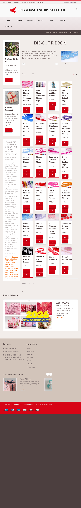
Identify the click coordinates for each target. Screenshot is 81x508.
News (51, 20)
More (8, 80)
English (73, 2)
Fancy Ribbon (63, 32)
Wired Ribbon (14, 274)
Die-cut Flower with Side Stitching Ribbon (66, 129)
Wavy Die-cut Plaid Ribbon (53, 93)
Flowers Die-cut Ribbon (26, 259)
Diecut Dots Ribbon (39, 159)
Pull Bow (10, 276)
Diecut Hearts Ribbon (39, 193)
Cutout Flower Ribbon (26, 159)
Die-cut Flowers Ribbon (39, 226)
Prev (47, 374)
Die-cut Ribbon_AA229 (55, 258)
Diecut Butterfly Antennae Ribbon (66, 194)
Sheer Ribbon (9, 260)
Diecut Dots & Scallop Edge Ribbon (65, 162)
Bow (6, 276)
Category (54, 32)
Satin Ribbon (13, 259)
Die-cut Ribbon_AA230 (68, 258)
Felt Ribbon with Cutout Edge (65, 95)
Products (30, 20)
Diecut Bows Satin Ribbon (52, 194)
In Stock (41, 20)
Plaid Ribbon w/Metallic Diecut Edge (40, 95)
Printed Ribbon (9, 264)
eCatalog (62, 20)
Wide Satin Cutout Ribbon (26, 127)
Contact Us (8, 27)
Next (50, 374)
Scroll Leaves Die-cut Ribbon (26, 227)
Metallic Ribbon (9, 266)
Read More (59, 318)
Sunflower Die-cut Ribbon (66, 226)
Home (8, 20)
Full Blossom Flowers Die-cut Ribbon (52, 228)
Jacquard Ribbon (10, 268)
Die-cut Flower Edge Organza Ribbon (27, 95)
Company (19, 20)
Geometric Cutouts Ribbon (53, 159)
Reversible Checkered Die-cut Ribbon (53, 127)
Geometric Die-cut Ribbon (40, 126)
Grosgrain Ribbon (10, 262)
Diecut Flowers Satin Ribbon (26, 194)
